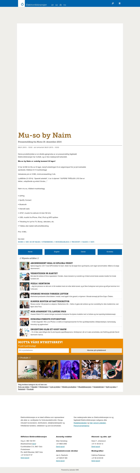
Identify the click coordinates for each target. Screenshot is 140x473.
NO (64, 5)
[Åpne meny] (119, 3)
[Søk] (112, 3)
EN (52, 5)
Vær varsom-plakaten (98, 423)
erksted (22, 389)
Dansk (83, 252)
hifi (92, 242)
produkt (76, 242)
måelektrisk (99, 387)
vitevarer (44, 387)
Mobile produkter (69, 387)
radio (85, 242)
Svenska (110, 252)
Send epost (25, 458)
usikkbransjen (85, 387)
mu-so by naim (33, 242)
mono (21, 242)
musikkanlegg (62, 242)
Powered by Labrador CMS (70, 470)
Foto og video (23, 387)
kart (34, 444)
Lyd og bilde (55, 387)
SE (56, 5)
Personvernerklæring (81, 426)
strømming (47, 242)
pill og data (111, 387)
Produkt (30, 389)
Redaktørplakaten (80, 423)
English (56, 252)
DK (60, 5)
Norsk (30, 252)
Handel (34, 387)
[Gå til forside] (32, 3)
